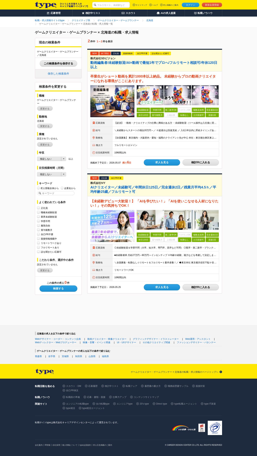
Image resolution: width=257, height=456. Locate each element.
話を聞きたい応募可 (51, 251)
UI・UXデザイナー (126, 342)
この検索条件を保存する (58, 63)
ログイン (190, 5)
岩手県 (51, 356)
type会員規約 (85, 445)
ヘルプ (155, 5)
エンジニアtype (125, 403)
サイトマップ (141, 5)
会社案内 (39, 445)
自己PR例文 (72, 390)
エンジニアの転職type (77, 403)
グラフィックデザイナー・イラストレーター (156, 339)
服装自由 (45, 225)
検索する (58, 288)
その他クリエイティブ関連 (156, 342)
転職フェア (131, 386)
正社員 (44, 208)
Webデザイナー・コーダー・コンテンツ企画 (58, 339)
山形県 (92, 356)
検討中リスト (112, 386)
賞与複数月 (46, 229)
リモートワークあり (51, 243)
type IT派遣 (210, 403)
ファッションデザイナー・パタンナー (196, 342)
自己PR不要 (47, 234)
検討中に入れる (200, 162)
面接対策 (200, 386)
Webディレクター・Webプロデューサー (55, 342)
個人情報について (70, 445)
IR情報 (47, 445)
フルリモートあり (50, 247)
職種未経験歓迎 (49, 212)
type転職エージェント (185, 403)
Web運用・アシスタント (197, 339)
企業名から (70, 188)
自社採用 (56, 445)
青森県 (38, 356)
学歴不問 (45, 221)
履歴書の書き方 (153, 386)
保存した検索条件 (58, 73)
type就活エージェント (93, 408)
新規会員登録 (212, 5)
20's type (144, 403)
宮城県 (65, 356)
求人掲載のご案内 (170, 5)
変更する (44, 108)
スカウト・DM (73, 386)
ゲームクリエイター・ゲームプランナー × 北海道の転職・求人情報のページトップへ (174, 372)
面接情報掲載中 (49, 238)
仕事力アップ (119, 397)
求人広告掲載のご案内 (102, 445)
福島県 (105, 356)
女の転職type (103, 403)
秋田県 (78, 356)
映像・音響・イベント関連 (96, 342)
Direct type (161, 403)
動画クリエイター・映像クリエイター (106, 339)
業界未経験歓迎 (49, 216)
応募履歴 (93, 386)
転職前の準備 (73, 397)
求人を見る (162, 162)
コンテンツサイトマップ (146, 397)
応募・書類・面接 (96, 397)
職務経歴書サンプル (178, 386)
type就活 (70, 408)
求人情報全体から (49, 188)
